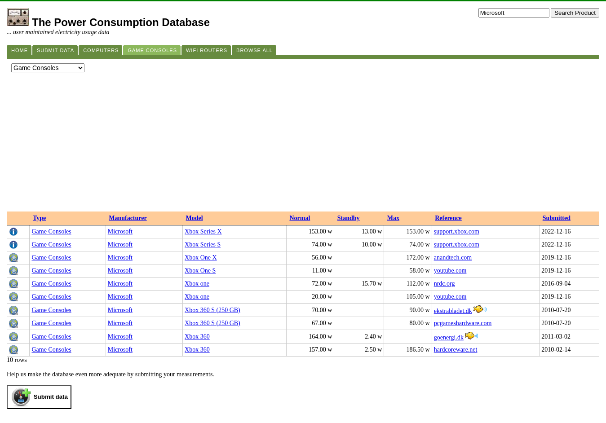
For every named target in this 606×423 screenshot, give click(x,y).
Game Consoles (51, 231)
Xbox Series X (203, 231)
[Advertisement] (303, 144)
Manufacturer (128, 218)
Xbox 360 (197, 336)
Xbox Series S (203, 244)
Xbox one (197, 283)
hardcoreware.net (456, 349)
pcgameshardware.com (463, 323)
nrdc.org (444, 283)
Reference (448, 218)
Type (39, 218)
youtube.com (450, 270)
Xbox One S (200, 270)
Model (194, 218)
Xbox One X (201, 257)
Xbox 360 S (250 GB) (212, 310)
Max (393, 218)
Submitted (557, 218)
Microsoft (120, 231)
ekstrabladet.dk (453, 311)
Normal (299, 218)
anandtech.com (453, 257)
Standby (348, 218)
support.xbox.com (456, 231)
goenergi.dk (449, 337)
